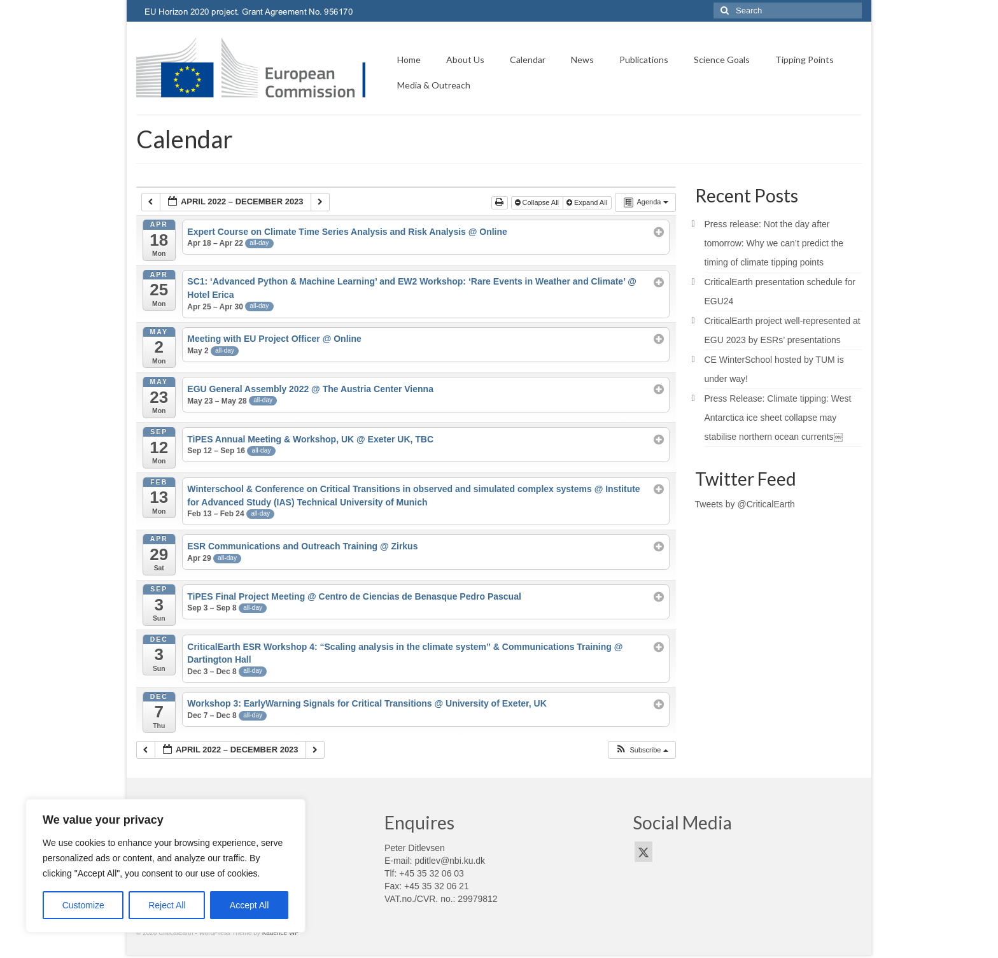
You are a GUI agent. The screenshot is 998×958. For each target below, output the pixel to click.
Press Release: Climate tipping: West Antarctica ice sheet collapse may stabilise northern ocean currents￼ (778, 417)
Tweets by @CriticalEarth (745, 504)
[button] (641, 750)
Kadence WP (280, 932)
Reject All (166, 905)
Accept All (249, 905)
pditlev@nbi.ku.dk (449, 861)
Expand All (587, 202)
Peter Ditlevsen (414, 848)
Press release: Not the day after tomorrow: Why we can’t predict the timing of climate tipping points (774, 243)
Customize (83, 905)
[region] (165, 866)
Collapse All (538, 202)
